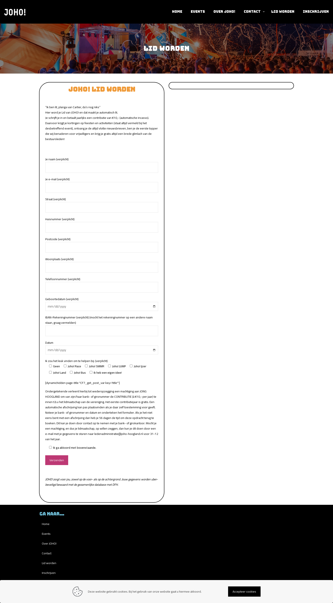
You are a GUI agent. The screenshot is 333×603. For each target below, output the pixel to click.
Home (45, 524)
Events (46, 533)
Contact (46, 553)
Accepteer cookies (244, 591)
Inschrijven (49, 573)
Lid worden (49, 563)
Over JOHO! (49, 543)
